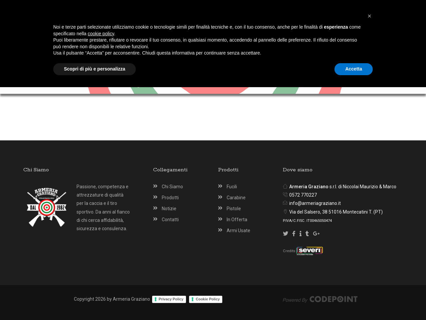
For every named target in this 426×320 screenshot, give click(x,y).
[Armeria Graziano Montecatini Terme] (214, 31)
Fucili (232, 186)
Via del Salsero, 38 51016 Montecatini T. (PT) (336, 212)
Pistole (234, 208)
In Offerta (237, 219)
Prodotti (170, 197)
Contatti (170, 219)
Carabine (236, 197)
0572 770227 (303, 195)
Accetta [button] (353, 301)
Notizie (169, 208)
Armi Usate (238, 230)
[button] (369, 248)
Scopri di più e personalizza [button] (94, 301)
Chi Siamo (172, 186)
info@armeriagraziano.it (315, 203)
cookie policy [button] (101, 266)
